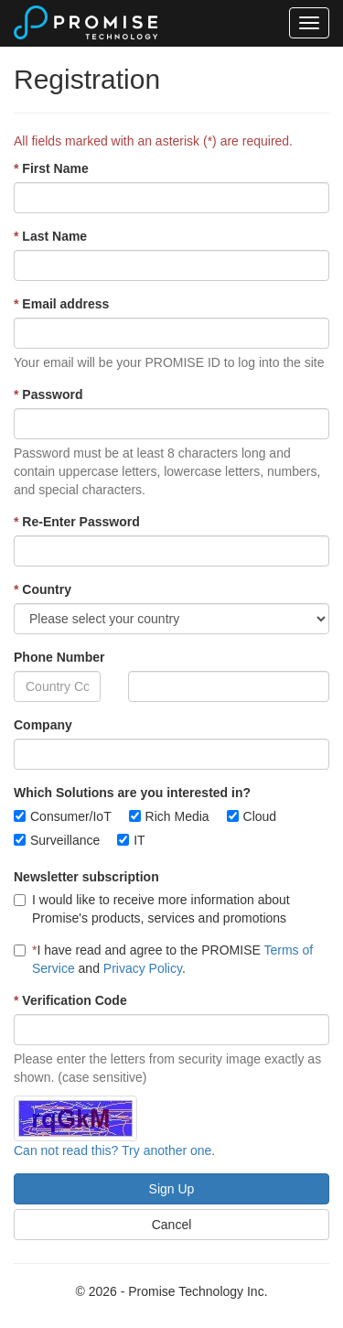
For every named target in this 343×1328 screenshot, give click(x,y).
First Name (51, 168)
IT (139, 840)
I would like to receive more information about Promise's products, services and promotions (152, 908)
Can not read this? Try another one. (114, 1150)
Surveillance (65, 840)
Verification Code (70, 1000)
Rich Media (177, 816)
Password (48, 394)
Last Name (50, 236)
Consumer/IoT (71, 816)
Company (43, 725)
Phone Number (59, 657)
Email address (61, 304)
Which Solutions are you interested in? (132, 792)
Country (42, 589)
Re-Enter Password (77, 521)
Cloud (260, 816)
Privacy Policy (142, 968)
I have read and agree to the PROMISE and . (163, 959)
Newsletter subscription (86, 876)
